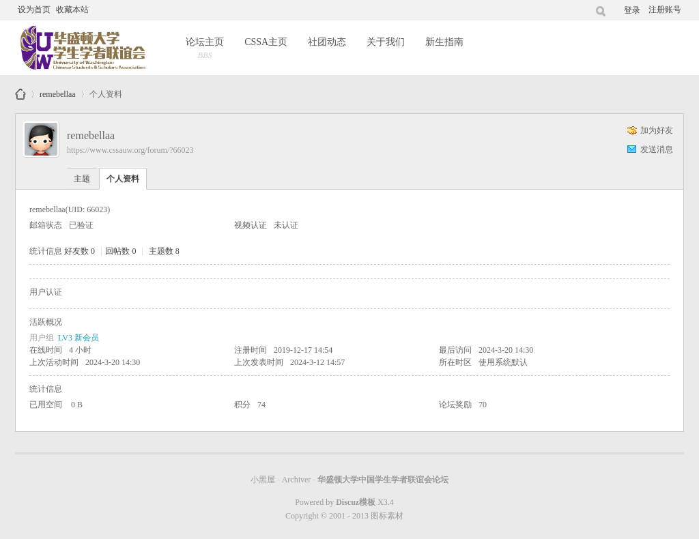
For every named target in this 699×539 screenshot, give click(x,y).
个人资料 (122, 179)
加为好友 (656, 130)
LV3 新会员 (78, 338)
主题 (82, 179)
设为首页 (34, 9)
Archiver (296, 479)
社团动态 (327, 42)
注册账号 (664, 9)
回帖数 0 (120, 251)
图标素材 (387, 516)
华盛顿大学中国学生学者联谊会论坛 (20, 94)
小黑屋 (263, 479)
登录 (632, 10)
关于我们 (386, 42)
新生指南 (444, 42)
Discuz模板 (355, 502)
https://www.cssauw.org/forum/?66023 (130, 150)
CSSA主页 (265, 42)
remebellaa (58, 91)
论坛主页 (205, 49)
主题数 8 (164, 251)
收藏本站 (72, 9)
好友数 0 (79, 251)
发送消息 (656, 149)
